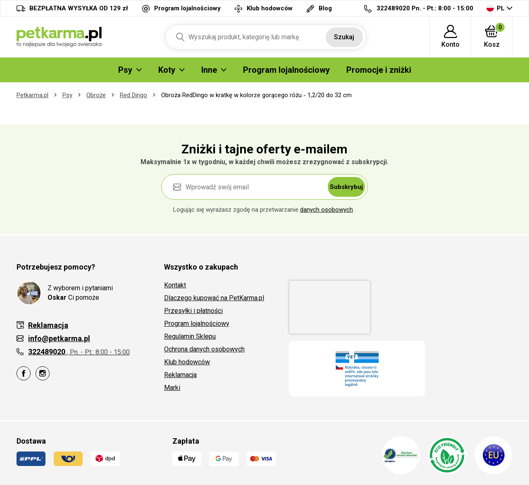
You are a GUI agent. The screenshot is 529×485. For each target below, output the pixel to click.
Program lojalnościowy (196, 323)
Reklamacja (180, 375)
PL (495, 8)
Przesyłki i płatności (193, 311)
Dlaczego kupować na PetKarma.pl (214, 298)
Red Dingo (133, 95)
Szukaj (344, 37)
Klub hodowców (187, 362)
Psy (67, 95)
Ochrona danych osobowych (204, 349)
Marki (172, 388)
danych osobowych (326, 209)
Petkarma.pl (32, 95)
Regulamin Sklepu (190, 336)
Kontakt (175, 285)
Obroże (96, 95)
